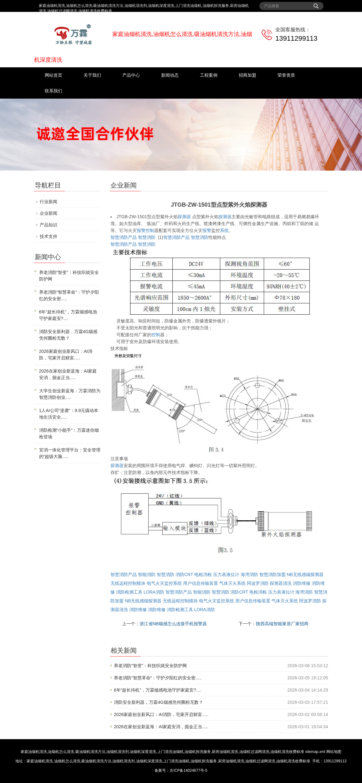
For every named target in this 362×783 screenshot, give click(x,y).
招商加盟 (247, 75)
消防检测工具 (129, 592)
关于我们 (92, 75)
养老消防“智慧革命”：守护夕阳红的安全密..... (158, 677)
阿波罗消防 (258, 583)
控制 (149, 230)
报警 (141, 230)
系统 (224, 230)
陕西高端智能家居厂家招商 (282, 623)
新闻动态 (170, 75)
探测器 (184, 216)
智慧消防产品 (123, 237)
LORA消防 (154, 592)
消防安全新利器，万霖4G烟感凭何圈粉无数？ (158, 702)
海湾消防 (249, 574)
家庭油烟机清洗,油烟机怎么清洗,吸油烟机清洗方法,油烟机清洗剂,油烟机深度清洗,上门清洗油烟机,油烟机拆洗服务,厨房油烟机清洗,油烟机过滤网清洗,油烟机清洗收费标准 (162, 752)
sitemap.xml (315, 752)
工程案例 (208, 75)
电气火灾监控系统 (164, 583)
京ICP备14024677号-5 (188, 770)
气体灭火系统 (232, 583)
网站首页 (53, 75)
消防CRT (184, 574)
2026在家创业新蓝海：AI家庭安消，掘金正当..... (161, 726)
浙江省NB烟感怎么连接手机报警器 (173, 623)
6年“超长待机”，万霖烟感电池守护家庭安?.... (157, 690)
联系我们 (53, 90)
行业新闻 (48, 201)
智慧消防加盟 (272, 574)
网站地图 (333, 752)
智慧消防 (147, 237)
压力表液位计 (226, 574)
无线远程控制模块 (127, 583)
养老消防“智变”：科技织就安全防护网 (150, 665)
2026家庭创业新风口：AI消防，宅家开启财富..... (161, 714)
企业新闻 (48, 213)
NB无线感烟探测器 (305, 574)
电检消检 (203, 574)
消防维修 (301, 583)
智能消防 (147, 574)
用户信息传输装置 (200, 583)
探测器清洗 (281, 583)
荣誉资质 (286, 75)
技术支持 (48, 236)
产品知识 (48, 224)
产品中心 (131, 75)
